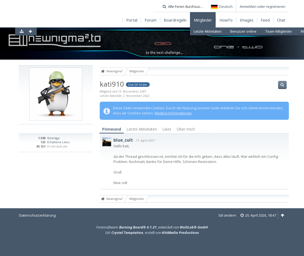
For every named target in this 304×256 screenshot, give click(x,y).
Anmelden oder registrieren (262, 6)
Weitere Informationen (173, 113)
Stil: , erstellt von (152, 232)
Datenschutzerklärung (37, 215)
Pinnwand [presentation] (111, 129)
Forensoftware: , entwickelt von (152, 227)
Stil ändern (227, 215)
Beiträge (53, 138)
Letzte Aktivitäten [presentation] (141, 129)
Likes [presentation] (166, 129)
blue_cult (123, 140)
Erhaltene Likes (58, 142)
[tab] (111, 129)
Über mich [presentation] (186, 129)
